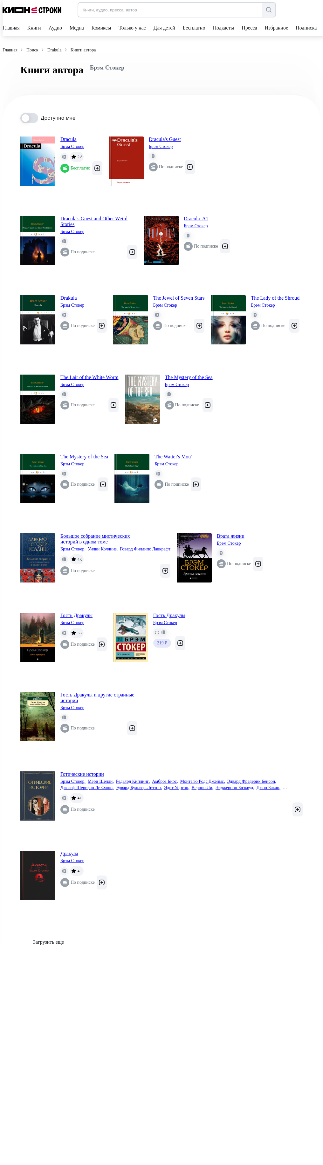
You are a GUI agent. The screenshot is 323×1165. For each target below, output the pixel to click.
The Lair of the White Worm (89, 377)
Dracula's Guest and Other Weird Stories (93, 221)
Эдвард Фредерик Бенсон (251, 781)
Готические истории (82, 774)
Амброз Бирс (165, 781)
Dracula (68, 139)
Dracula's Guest (165, 139)
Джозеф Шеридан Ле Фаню (86, 788)
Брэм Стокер (72, 146)
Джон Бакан (268, 788)
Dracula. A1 (196, 218)
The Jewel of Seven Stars (179, 298)
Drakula (68, 298)
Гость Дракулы (76, 615)
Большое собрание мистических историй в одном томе (95, 538)
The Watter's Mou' (173, 456)
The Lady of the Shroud (275, 298)
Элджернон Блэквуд (235, 788)
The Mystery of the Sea (189, 377)
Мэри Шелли (101, 781)
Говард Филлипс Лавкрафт (145, 549)
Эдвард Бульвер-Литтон (139, 788)
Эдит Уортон (176, 788)
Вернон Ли (203, 788)
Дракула (69, 853)
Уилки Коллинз (103, 549)
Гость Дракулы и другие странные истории (97, 697)
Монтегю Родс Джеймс (202, 781)
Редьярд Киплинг (133, 781)
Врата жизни (230, 536)
